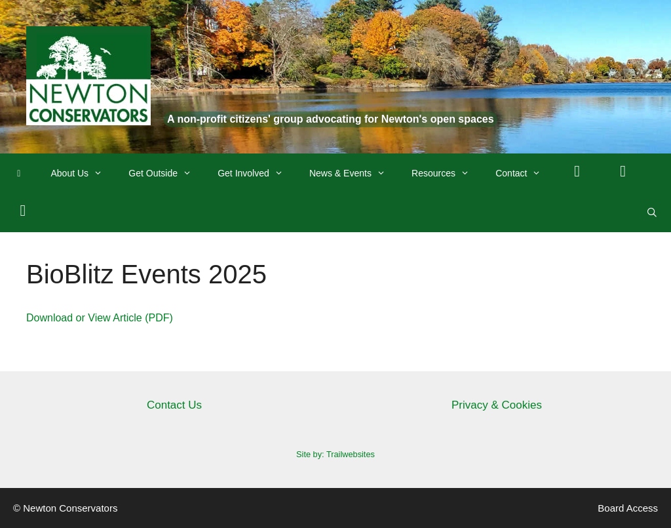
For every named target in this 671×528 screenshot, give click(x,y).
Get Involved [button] (257, 173)
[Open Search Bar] (652, 212)
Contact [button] (524, 173)
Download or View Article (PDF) (99, 317)
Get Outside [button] (166, 173)
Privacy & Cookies (496, 405)
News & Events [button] (353, 173)
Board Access (628, 508)
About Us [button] (83, 173)
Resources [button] (447, 173)
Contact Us (174, 405)
